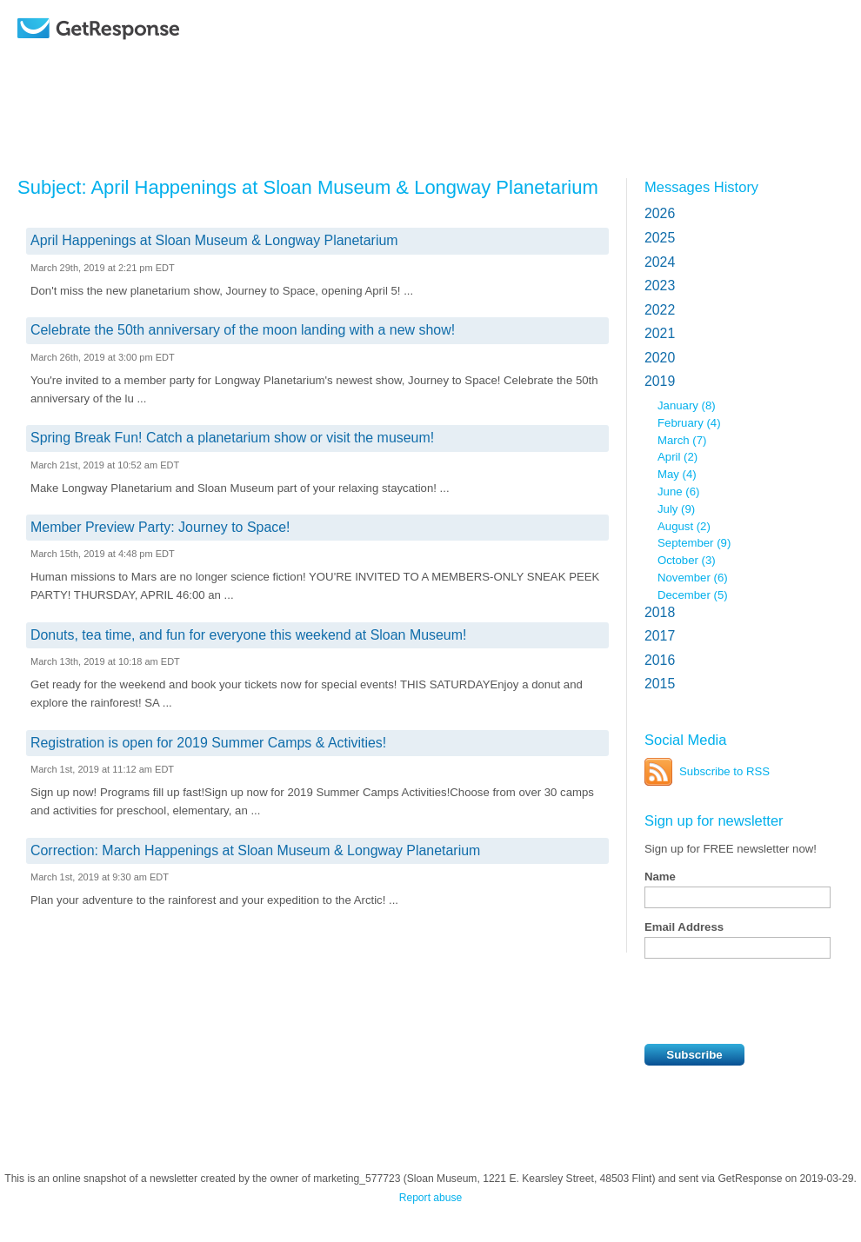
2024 (659, 262)
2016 (659, 660)
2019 (659, 381)
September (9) (694, 542)
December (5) (692, 594)
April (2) (677, 456)
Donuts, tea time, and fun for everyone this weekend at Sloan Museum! (248, 635)
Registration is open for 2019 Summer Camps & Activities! (208, 742)
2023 (659, 285)
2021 (659, 333)
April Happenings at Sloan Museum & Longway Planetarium (214, 240)
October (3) (686, 560)
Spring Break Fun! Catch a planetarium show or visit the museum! (232, 437)
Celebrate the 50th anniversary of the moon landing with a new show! (242, 329)
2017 (659, 635)
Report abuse (431, 1198)
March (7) (681, 440)
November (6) (692, 577)
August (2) (684, 526)
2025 (659, 237)
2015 (659, 683)
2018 (659, 612)
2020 (659, 357)
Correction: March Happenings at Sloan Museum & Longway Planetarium (255, 850)
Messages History (701, 187)
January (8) (686, 405)
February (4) (689, 422)
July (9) (676, 508)
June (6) (678, 491)
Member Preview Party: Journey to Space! (160, 527)
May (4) (677, 474)
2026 (659, 213)
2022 (659, 309)
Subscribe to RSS (724, 771)
